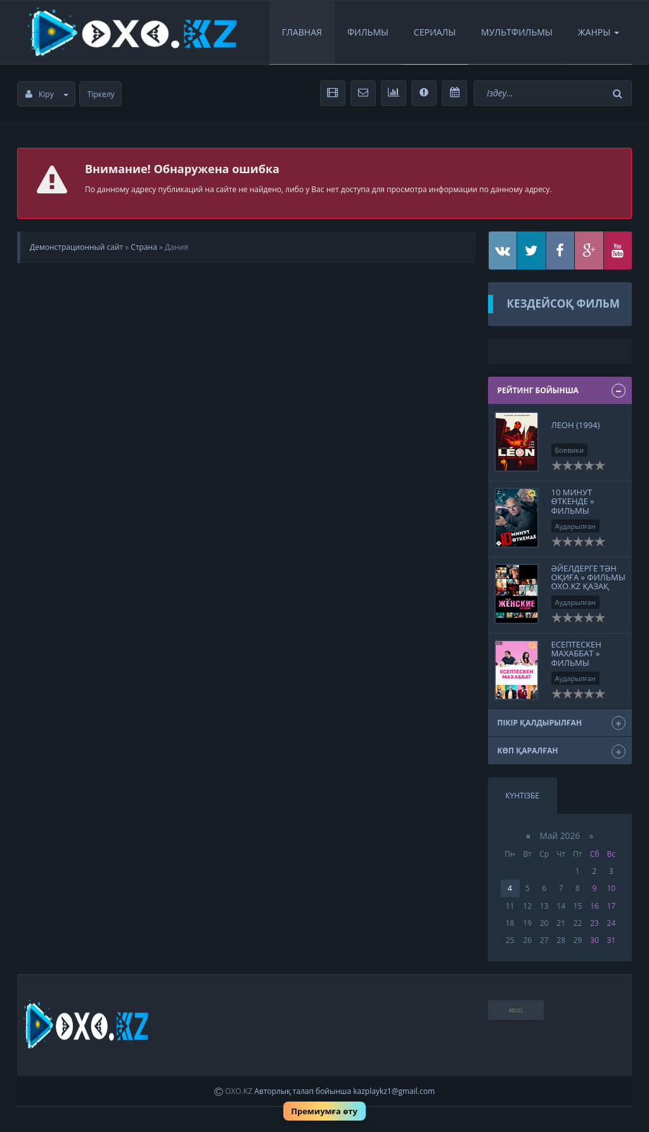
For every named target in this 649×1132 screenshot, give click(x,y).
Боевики (569, 450)
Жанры (598, 32)
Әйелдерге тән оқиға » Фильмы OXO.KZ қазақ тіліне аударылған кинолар (588, 591)
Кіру (46, 94)
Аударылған (575, 526)
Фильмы (368, 32)
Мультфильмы (517, 32)
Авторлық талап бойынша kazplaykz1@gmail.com (344, 1091)
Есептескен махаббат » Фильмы (576, 653)
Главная (302, 32)
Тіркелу (101, 94)
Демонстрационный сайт (76, 247)
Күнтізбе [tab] (522, 795)
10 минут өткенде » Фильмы (572, 501)
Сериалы (435, 32)
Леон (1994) (575, 425)
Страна (144, 247)
